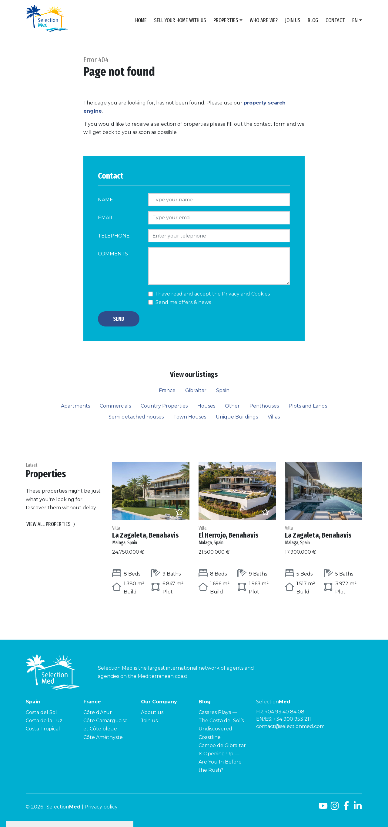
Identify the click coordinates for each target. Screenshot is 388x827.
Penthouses (264, 406)
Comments (113, 254)
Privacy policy (101, 807)
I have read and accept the (213, 294)
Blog (313, 20)
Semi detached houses (136, 417)
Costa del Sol (41, 712)
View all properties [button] (50, 524)
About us (152, 712)
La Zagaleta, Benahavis (150, 535)
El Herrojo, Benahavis (237, 535)
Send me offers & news (183, 302)
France (167, 390)
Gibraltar (195, 390)
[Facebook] (346, 808)
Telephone (114, 236)
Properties (225, 20)
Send (118, 319)
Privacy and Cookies (246, 294)
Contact (335, 20)
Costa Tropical (43, 729)
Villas (274, 417)
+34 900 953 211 (292, 719)
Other (232, 406)
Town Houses (189, 417)
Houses (206, 406)
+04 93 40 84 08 (284, 712)
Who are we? (264, 20)
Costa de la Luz (44, 720)
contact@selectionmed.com (290, 726)
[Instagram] (334, 808)
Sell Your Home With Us (180, 20)
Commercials (115, 406)
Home (141, 20)
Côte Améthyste (103, 737)
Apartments (75, 406)
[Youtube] (323, 808)
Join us (292, 20)
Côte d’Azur (97, 712)
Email (105, 217)
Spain (222, 390)
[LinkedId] (357, 808)
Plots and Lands (308, 406)
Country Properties (164, 406)
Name (105, 200)
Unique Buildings (237, 417)
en (355, 20)
